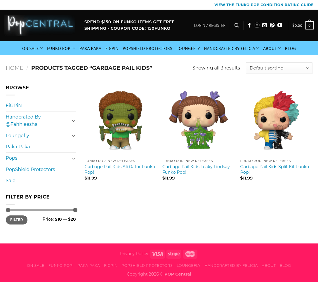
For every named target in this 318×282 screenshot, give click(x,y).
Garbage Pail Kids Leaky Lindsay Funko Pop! (196, 169)
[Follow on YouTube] (279, 25)
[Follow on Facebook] (249, 25)
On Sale (32, 48)
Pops (12, 158)
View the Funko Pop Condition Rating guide (264, 5)
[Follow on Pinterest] (272, 25)
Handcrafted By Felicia (231, 48)
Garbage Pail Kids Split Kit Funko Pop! (274, 169)
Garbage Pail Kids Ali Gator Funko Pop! (119, 169)
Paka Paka (90, 48)
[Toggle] (73, 120)
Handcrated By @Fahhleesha (23, 120)
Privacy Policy (134, 253)
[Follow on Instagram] (257, 25)
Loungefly (188, 48)
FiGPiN (112, 48)
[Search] (236, 25)
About (272, 48)
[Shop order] (279, 68)
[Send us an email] (264, 25)
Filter (16, 219)
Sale (10, 180)
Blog (290, 48)
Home (14, 68)
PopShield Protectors (147, 48)
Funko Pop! (61, 48)
